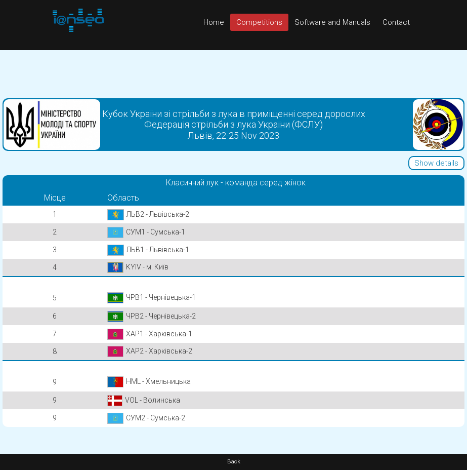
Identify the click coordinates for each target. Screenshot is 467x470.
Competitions (259, 22)
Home (213, 22)
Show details (436, 163)
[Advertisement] (233, 73)
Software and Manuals (332, 22)
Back (233, 461)
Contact (396, 22)
